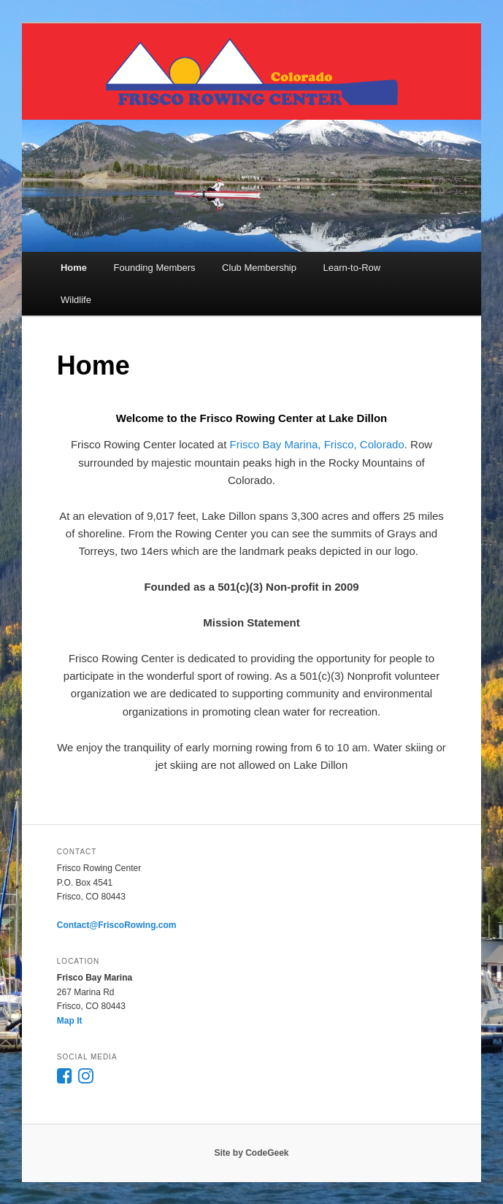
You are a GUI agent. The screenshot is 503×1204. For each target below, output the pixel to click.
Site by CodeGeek (251, 1153)
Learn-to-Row (351, 267)
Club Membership (259, 267)
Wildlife (76, 299)
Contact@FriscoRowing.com (117, 925)
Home (74, 267)
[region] (251, 186)
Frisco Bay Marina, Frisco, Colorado (317, 444)
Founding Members (155, 267)
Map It (69, 1021)
